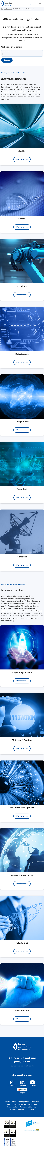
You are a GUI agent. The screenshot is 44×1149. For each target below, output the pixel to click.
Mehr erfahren (22, 159)
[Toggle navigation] (40, 3)
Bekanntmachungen (19, 1105)
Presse (7, 1102)
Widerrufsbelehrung (17, 1109)
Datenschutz (24, 1107)
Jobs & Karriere (17, 1102)
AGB (8, 1105)
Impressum (30, 1109)
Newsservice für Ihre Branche (22, 1066)
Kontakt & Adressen (31, 1102)
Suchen (7, 60)
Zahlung (33, 1107)
